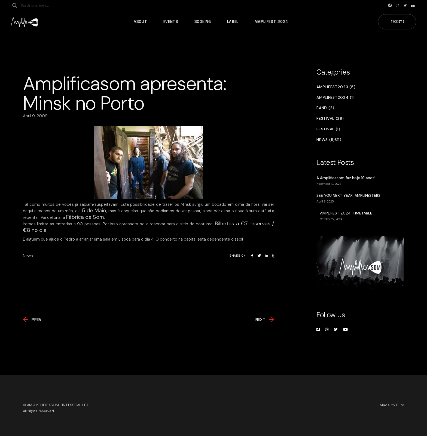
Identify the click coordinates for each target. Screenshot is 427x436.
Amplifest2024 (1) (335, 97)
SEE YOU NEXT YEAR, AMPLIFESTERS (348, 195)
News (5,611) (328, 139)
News (28, 256)
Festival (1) (328, 129)
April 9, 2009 (35, 116)
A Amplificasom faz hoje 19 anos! (345, 177)
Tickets (398, 21)
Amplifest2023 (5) (335, 87)
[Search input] (42, 5)
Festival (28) (330, 118)
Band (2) (325, 108)
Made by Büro (392, 405)
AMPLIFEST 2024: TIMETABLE (346, 213)
